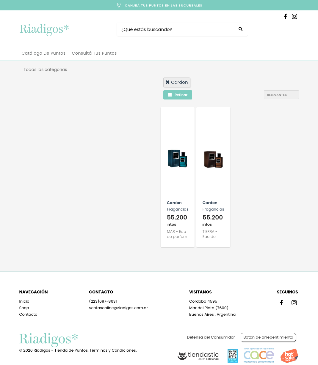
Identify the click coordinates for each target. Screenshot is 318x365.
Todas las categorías (45, 69)
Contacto (28, 314)
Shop (24, 308)
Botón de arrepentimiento (268, 337)
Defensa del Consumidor (211, 337)
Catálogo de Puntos (44, 53)
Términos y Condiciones (113, 350)
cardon (176, 82)
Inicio (24, 301)
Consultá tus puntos (94, 53)
